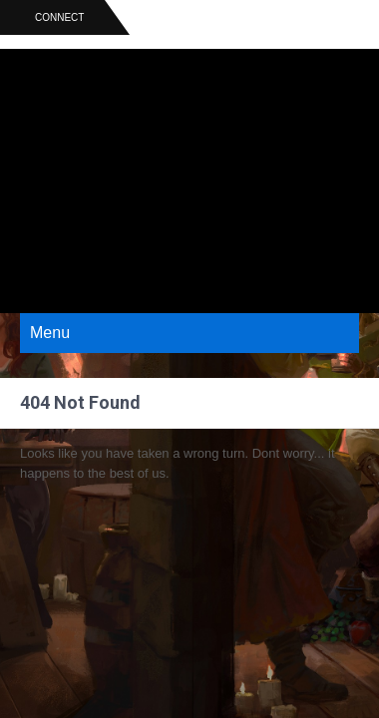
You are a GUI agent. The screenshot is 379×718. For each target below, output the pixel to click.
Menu (50, 332)
